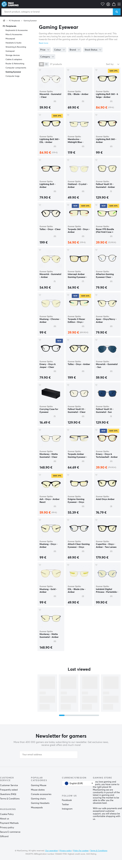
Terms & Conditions (10, 799)
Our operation (51, 851)
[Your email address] (48, 754)
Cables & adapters (14, 59)
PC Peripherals (14, 21)
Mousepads (37, 807)
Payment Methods (9, 823)
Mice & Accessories (14, 35)
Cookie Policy (7, 814)
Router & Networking (15, 64)
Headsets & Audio (13, 43)
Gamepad (10, 51)
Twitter (65, 804)
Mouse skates (38, 790)
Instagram (67, 809)
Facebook (67, 800)
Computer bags (12, 76)
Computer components (16, 68)
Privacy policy (7, 827)
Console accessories (41, 794)
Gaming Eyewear (30, 21)
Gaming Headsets (40, 803)
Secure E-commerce (10, 832)
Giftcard (4, 836)
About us (4, 819)
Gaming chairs (38, 799)
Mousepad (10, 39)
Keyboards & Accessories (17, 30)
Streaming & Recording (16, 47)
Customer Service (9, 785)
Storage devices (13, 55)
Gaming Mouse (38, 785)
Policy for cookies (81, 851)
